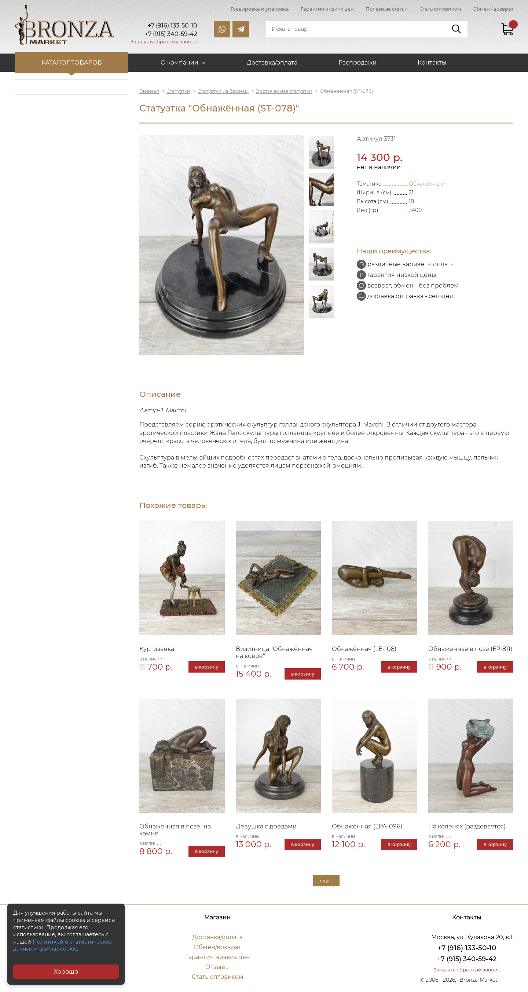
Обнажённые (426, 183)
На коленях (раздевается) (467, 826)
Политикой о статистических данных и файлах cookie (62, 945)
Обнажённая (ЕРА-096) (367, 826)
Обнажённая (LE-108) (364, 648)
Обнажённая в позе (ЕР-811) (470, 648)
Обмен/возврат (217, 947)
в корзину (206, 667)
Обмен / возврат (493, 9)
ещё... (326, 880)
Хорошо (66, 971)
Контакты (432, 62)
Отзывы (217, 966)
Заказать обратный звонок (164, 41)
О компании (179, 62)
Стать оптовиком (440, 9)
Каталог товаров (71, 62)
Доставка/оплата (272, 62)
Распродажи (357, 62)
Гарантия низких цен (327, 9)
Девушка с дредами (266, 826)
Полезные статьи (387, 9)
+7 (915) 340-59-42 (466, 959)
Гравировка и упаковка (260, 9)
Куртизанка (156, 648)
